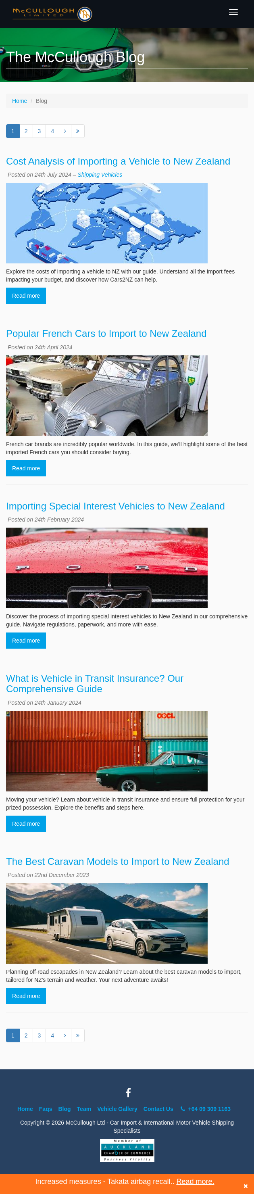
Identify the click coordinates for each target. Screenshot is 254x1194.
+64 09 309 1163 (205, 1109)
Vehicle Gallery (117, 1109)
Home (19, 101)
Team (84, 1109)
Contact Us (158, 1109)
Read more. (195, 1181)
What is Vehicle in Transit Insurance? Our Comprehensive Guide (94, 683)
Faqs (45, 1109)
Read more (26, 295)
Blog (64, 1109)
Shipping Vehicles (99, 174)
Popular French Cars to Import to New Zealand (106, 333)
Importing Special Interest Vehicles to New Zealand (115, 506)
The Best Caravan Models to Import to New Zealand (117, 861)
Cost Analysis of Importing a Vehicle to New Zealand (118, 161)
